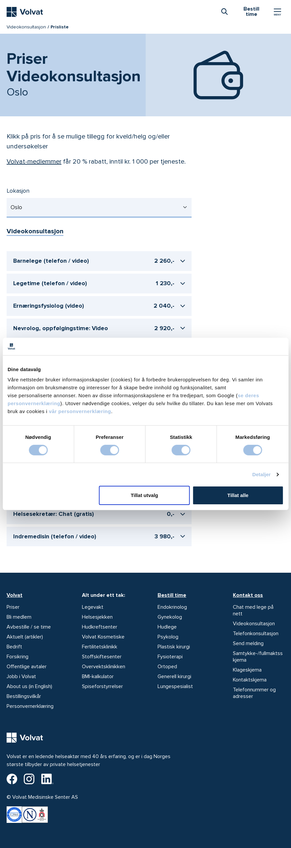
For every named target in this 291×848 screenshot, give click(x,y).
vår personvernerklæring (80, 411)
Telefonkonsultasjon (255, 633)
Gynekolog (170, 617)
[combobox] (224, 11)
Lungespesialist (175, 686)
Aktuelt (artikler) (25, 637)
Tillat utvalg (144, 495)
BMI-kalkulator (98, 676)
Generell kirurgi (174, 676)
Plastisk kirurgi (174, 646)
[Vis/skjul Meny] (277, 12)
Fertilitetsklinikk (99, 646)
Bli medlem (19, 617)
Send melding (248, 643)
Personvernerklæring (30, 706)
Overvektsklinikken (103, 666)
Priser (13, 607)
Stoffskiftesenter (102, 656)
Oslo (16, 207)
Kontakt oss (248, 595)
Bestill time (172, 595)
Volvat (14, 595)
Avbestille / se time (29, 627)
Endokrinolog (172, 607)
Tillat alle (237, 495)
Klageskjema (247, 670)
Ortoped (167, 666)
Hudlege (167, 627)
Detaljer (261, 474)
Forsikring (17, 656)
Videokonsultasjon (26, 27)
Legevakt (92, 607)
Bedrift (14, 646)
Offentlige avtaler (27, 666)
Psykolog (168, 637)
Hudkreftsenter (99, 627)
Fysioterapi (170, 656)
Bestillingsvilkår (24, 696)
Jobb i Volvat (21, 676)
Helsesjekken (97, 617)
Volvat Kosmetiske (103, 637)
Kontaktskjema (250, 679)
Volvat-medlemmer (34, 162)
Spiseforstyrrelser (102, 686)
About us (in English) (29, 686)
